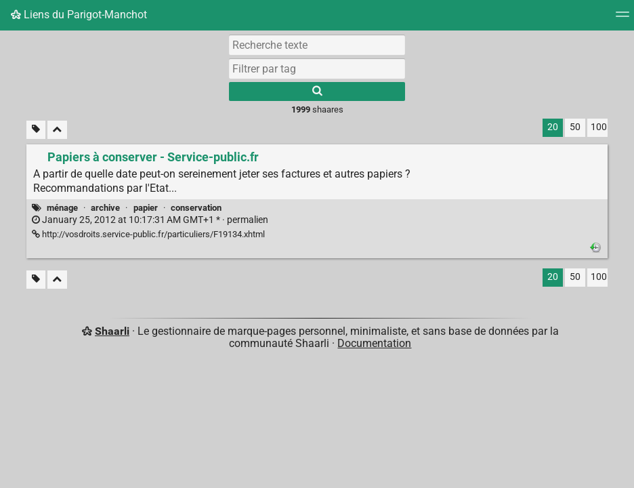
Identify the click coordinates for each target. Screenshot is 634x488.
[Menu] (622, 18)
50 (575, 127)
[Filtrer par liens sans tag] (35, 130)
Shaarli (112, 331)
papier (145, 208)
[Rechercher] (317, 91)
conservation (196, 208)
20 (552, 127)
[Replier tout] (57, 130)
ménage (62, 208)
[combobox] (317, 68)
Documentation (374, 343)
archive (105, 208)
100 (599, 127)
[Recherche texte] (317, 45)
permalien (150, 220)
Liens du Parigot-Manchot (79, 14)
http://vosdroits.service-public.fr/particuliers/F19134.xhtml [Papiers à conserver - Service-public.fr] (148, 234)
